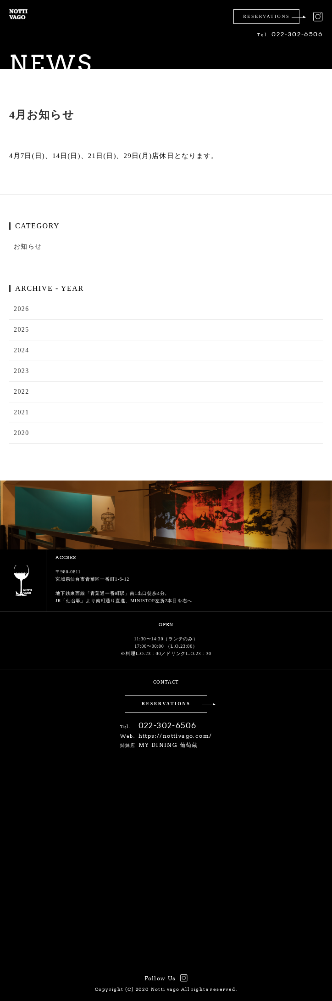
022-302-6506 (290, 34)
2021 (21, 412)
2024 (21, 350)
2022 (21, 391)
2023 (21, 371)
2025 (21, 329)
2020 (21, 433)
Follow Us (160, 978)
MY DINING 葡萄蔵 (168, 744)
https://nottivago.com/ (175, 735)
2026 (21, 308)
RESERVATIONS (166, 703)
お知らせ (28, 246)
